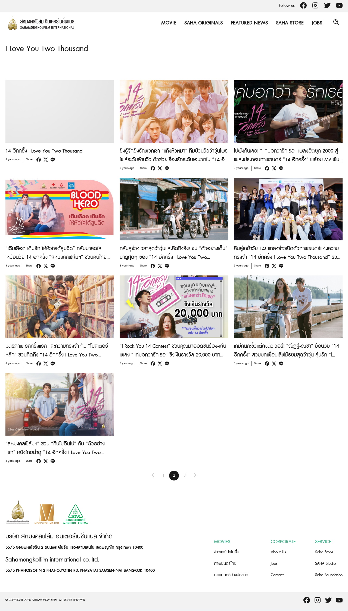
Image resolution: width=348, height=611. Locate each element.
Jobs (315, 23)
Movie (167, 23)
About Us (278, 552)
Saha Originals (202, 23)
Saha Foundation (329, 575)
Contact (277, 575)
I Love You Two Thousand (49, 48)
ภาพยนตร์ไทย (225, 563)
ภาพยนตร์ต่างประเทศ (231, 575)
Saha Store (288, 23)
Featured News (247, 23)
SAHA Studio (325, 563)
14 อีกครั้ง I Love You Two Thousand (44, 151)
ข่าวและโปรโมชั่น (226, 552)
